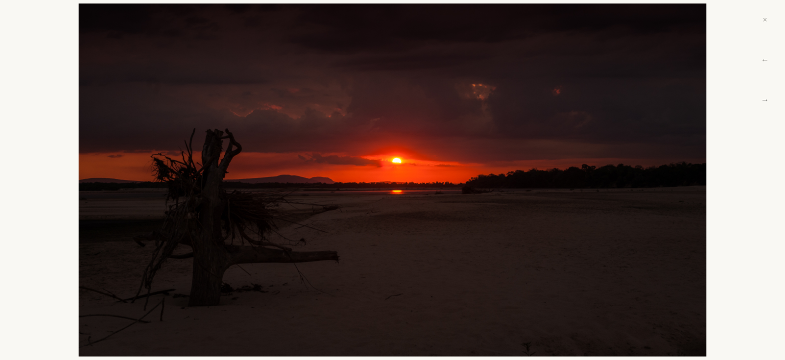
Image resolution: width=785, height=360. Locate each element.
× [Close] (764, 20)
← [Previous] (765, 60)
